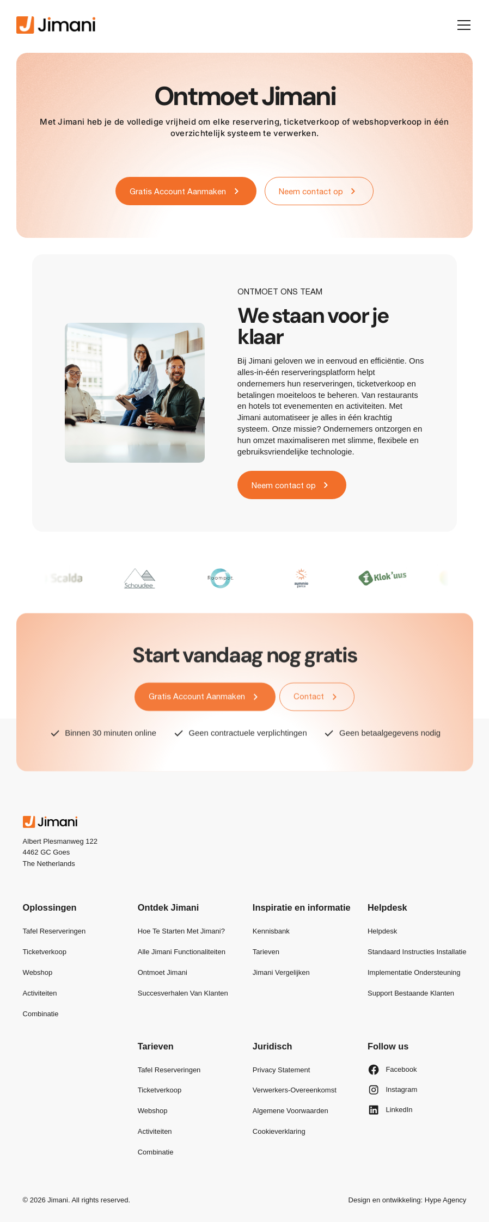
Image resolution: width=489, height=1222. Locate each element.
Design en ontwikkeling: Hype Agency (408, 1200)
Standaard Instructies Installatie (417, 952)
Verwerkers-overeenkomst (295, 1090)
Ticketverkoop (44, 952)
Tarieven (266, 952)
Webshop (38, 972)
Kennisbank (271, 931)
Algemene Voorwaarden (290, 1111)
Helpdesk (382, 931)
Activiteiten (40, 993)
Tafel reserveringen (54, 931)
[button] (462, 25)
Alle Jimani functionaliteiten (181, 952)
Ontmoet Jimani (162, 972)
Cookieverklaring (279, 1131)
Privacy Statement (281, 1070)
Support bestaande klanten (411, 993)
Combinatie (41, 1014)
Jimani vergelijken (281, 972)
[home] (55, 25)
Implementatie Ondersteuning (414, 972)
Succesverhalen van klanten (183, 993)
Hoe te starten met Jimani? (181, 931)
